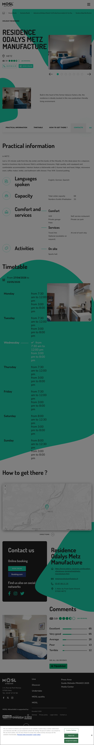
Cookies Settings (71, 730)
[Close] (92, 735)
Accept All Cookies (71, 741)
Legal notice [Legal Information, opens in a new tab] (36, 735)
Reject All (71, 736)
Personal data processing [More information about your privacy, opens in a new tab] (25, 735)
